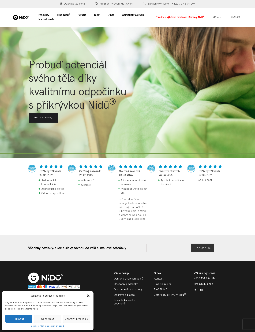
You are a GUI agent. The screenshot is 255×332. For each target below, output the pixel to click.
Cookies (35, 326)
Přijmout (19, 318)
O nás (110, 15)
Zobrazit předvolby (76, 318)
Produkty (43, 15)
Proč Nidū (63, 15)
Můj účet (217, 17)
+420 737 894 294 (205, 278)
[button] (88, 295)
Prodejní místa (162, 284)
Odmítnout (47, 318)
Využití (82, 15)
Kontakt (158, 278)
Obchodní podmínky (126, 284)
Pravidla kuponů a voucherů (124, 302)
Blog (97, 15)
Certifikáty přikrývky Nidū (170, 294)
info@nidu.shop (203, 283)
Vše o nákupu (122, 273)
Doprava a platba (124, 294)
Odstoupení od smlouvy (128, 289)
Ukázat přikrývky (43, 117)
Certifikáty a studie (133, 15)
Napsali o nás (46, 19)
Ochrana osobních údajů (52, 326)
